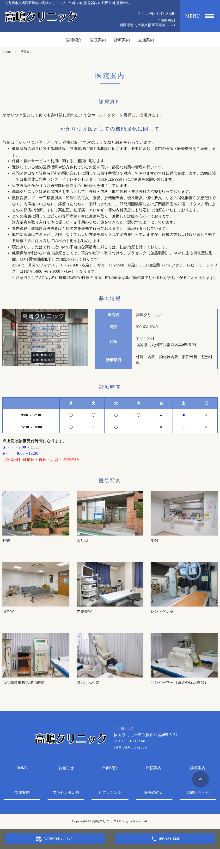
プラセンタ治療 (66, 792)
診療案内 (122, 40)
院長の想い (154, 792)
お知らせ (66, 768)
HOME (6, 51)
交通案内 (146, 40)
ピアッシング (110, 792)
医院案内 (98, 40)
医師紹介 (74, 40)
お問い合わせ (197, 792)
